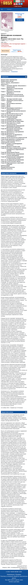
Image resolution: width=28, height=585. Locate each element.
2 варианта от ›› (17, 50)
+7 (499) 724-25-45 (17, 6)
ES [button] (21, 1)
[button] (15, 4)
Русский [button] (18, 1)
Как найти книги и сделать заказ (14, 580)
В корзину (19, 19)
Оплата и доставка (14, 581)
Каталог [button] (9, 9)
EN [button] (23, 1)
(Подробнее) (14, 71)
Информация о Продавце (14, 574)
